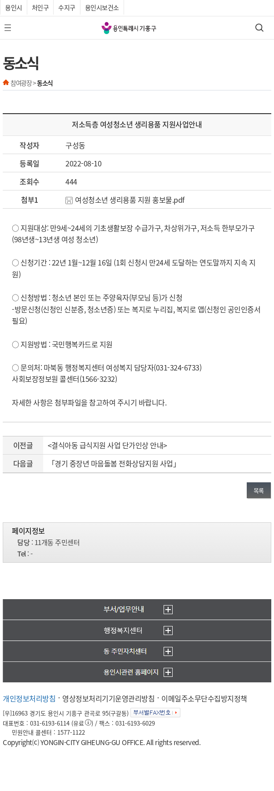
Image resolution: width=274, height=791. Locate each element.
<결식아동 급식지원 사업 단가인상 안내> (107, 445)
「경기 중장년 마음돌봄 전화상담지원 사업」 (114, 463)
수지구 (66, 7)
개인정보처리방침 (29, 698)
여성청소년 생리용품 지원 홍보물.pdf (124, 199)
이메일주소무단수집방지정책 (204, 698)
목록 (259, 490)
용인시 (13, 7)
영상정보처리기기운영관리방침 (108, 698)
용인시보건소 (102, 7)
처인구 (40, 7)
